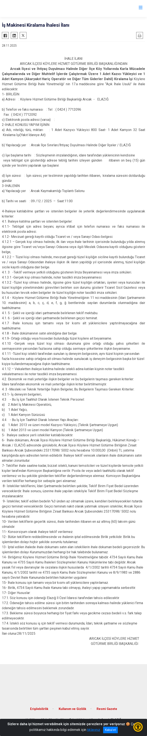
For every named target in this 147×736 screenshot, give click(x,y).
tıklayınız (93, 730)
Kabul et (110, 730)
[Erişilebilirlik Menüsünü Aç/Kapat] (138, 727)
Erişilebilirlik (39, 709)
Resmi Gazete (107, 709)
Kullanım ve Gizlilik (72, 709)
